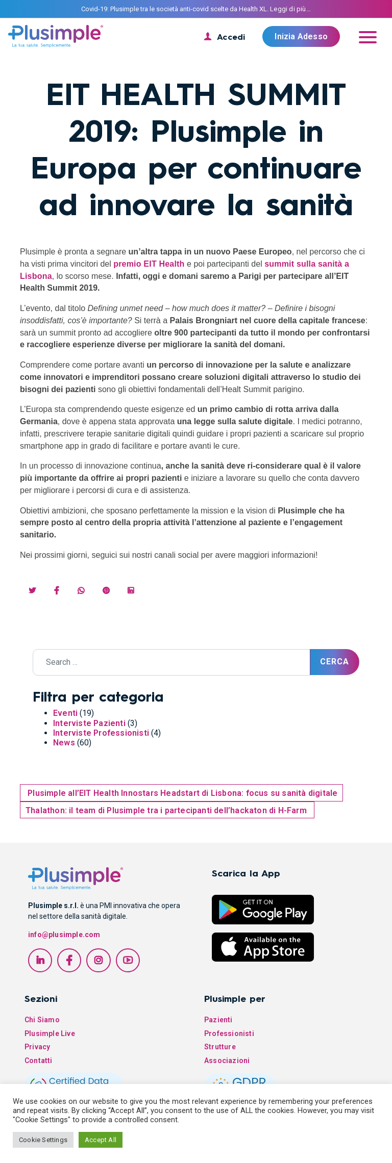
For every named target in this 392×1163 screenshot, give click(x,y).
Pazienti (218, 1020)
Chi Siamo (42, 1020)
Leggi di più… (290, 9)
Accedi (231, 36)
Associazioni (227, 1060)
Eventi (65, 713)
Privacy (37, 1047)
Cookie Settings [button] (43, 1140)
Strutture (220, 1047)
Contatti (38, 1060)
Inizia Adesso (301, 36)
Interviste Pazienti (89, 723)
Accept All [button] (100, 1140)
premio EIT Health (148, 264)
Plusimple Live (49, 1033)
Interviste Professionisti (101, 733)
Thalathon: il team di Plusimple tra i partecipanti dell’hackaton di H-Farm (167, 810)
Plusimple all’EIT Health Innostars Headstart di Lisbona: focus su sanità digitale (181, 793)
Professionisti (229, 1033)
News (64, 742)
